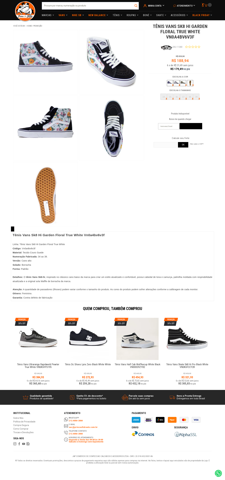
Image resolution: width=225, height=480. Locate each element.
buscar (136, 6)
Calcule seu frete (180, 138)
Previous (11, 310)
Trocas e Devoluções (23, 432)
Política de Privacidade (24, 422)
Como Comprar (20, 429)
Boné (146, 15)
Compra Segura (21, 425)
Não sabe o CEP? (196, 144)
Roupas (132, 15)
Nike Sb (77, 15)
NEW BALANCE (97, 15)
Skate (160, 15)
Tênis (116, 15)
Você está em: (19, 26)
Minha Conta (154, 6)
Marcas (47, 15)
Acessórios (178, 15)
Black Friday (201, 15)
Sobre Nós (18, 418)
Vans (62, 15)
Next (213, 310)
